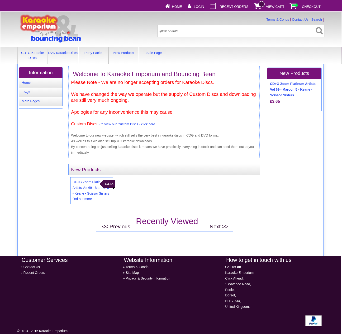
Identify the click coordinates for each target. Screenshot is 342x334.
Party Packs (93, 53)
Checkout (311, 7)
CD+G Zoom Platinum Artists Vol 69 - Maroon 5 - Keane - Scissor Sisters (90, 187)
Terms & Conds (277, 19)
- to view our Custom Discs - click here (127, 124)
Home (177, 7)
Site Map (132, 273)
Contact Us (300, 19)
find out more (82, 199)
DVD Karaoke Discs (63, 53)
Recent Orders (234, 7)
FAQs (26, 92)
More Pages (31, 101)
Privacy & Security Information (148, 278)
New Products (123, 53)
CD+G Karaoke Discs (32, 55)
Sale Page (154, 53)
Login (199, 7)
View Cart (275, 7)
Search (316, 19)
